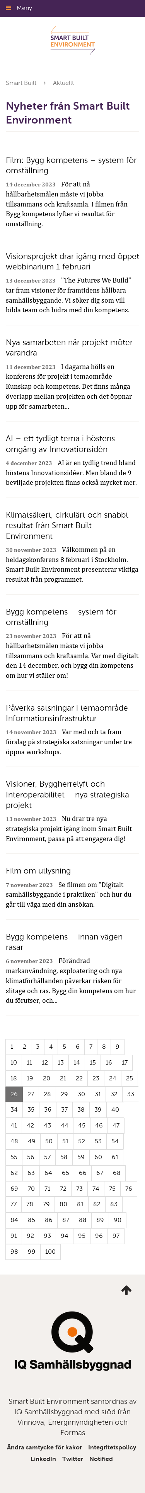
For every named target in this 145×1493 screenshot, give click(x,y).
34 (14, 1109)
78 (29, 1204)
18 (13, 1078)
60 (98, 1157)
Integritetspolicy (112, 1447)
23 (95, 1078)
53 (98, 1141)
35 (30, 1109)
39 (98, 1109)
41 (13, 1125)
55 (13, 1157)
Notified (101, 1459)
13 (61, 1062)
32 (114, 1094)
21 (63, 1078)
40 (115, 1109)
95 (81, 1235)
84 (14, 1220)
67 (99, 1173)
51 (65, 1141)
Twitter (72, 1459)
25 (129, 1078)
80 (63, 1204)
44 (64, 1125)
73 (79, 1188)
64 (48, 1173)
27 (30, 1094)
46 (99, 1125)
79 (46, 1204)
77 (13, 1204)
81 (80, 1204)
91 (13, 1235)
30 (81, 1094)
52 (81, 1141)
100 (50, 1251)
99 (32, 1251)
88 (83, 1220)
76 (128, 1188)
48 (14, 1141)
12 (45, 1062)
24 (112, 1078)
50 (49, 1141)
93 (47, 1235)
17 (125, 1062)
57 (47, 1157)
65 (65, 1173)
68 (117, 1173)
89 (100, 1220)
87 (65, 1220)
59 (81, 1157)
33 (130, 1094)
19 (30, 1078)
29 (64, 1094)
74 (95, 1188)
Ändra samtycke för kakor (44, 1447)
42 (30, 1125)
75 (112, 1188)
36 (47, 1109)
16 (109, 1062)
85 (31, 1220)
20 (46, 1078)
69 (14, 1188)
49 (32, 1141)
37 (64, 1109)
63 (31, 1173)
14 (76, 1062)
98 (14, 1251)
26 (16, 1096)
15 (93, 1062)
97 (116, 1235)
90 (117, 1220)
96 (99, 1235)
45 (81, 1125)
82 (97, 1204)
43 (47, 1125)
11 (29, 1062)
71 (47, 1188)
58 (64, 1157)
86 (49, 1220)
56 (30, 1157)
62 (14, 1173)
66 (83, 1173)
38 (81, 1109)
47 (116, 1125)
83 (114, 1204)
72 (63, 1188)
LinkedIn (43, 1459)
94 (64, 1235)
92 (30, 1235)
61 (115, 1157)
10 (13, 1062)
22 (79, 1078)
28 (47, 1094)
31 (98, 1094)
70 (31, 1188)
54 (115, 1141)
